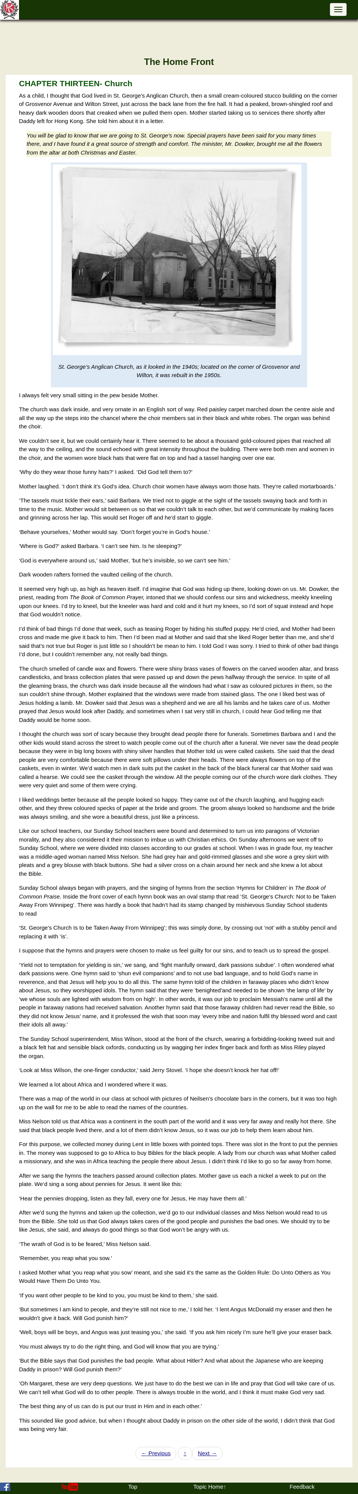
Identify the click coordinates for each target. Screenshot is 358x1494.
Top (132, 1486)
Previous (156, 1453)
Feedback (302, 1486)
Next (207, 1453)
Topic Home (208, 1486)
